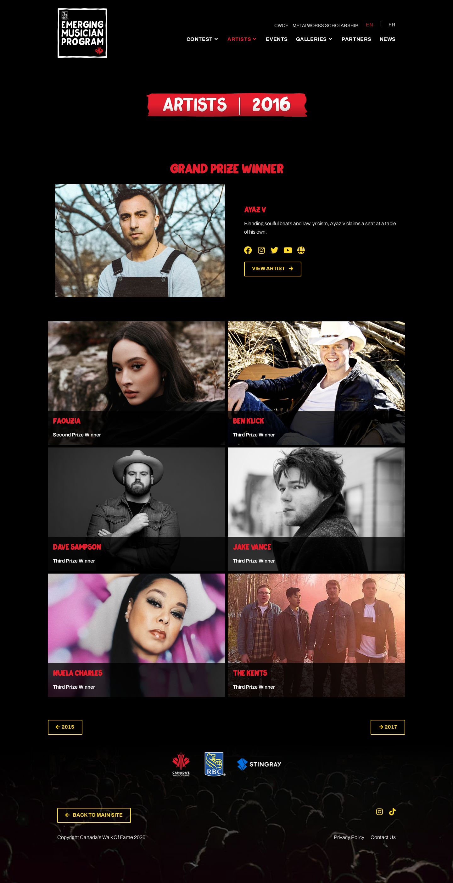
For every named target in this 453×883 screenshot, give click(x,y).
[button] (65, 727)
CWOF (281, 25)
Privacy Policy (349, 837)
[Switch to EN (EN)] (365, 24)
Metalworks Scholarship (325, 25)
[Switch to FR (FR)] (388, 24)
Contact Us (383, 837)
